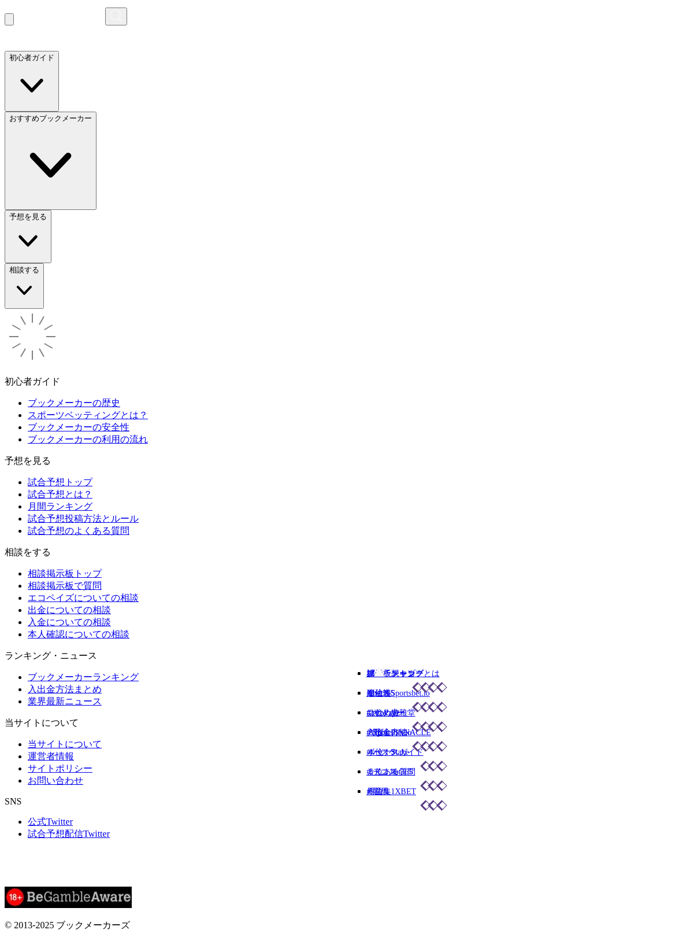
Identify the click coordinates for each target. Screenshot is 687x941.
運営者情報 (51, 756)
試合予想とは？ (60, 494)
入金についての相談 (69, 622)
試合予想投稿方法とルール (83, 518)
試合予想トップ (60, 482)
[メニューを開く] (9, 19)
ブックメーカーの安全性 (78, 427)
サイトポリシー (60, 768)
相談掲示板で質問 (65, 586)
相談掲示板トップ (65, 573)
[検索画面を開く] (116, 16)
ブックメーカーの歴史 (74, 403)
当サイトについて (65, 744)
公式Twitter (50, 821)
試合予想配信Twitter (69, 834)
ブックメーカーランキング (83, 677)
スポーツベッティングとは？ (88, 415)
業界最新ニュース (65, 701)
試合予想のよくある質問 (78, 531)
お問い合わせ (55, 780)
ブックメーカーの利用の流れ (88, 439)
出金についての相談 (69, 610)
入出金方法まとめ (65, 689)
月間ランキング (60, 506)
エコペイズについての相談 (83, 598)
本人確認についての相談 (78, 634)
